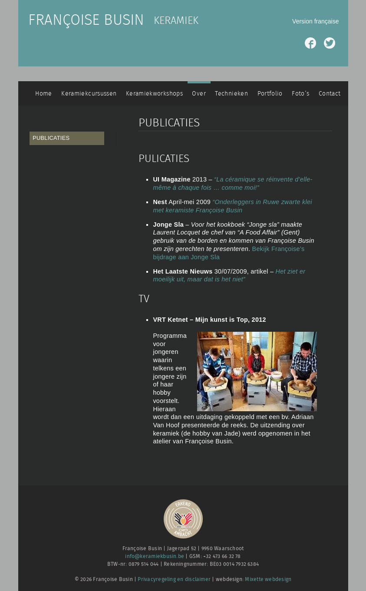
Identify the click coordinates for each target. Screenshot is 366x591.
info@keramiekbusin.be (154, 556)
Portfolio (270, 94)
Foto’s (300, 94)
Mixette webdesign (268, 579)
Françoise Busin (86, 20)
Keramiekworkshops (154, 94)
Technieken (231, 94)
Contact (330, 94)
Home (43, 94)
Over (198, 94)
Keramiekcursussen (88, 94)
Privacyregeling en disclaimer (174, 579)
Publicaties (51, 138)
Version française (315, 21)
